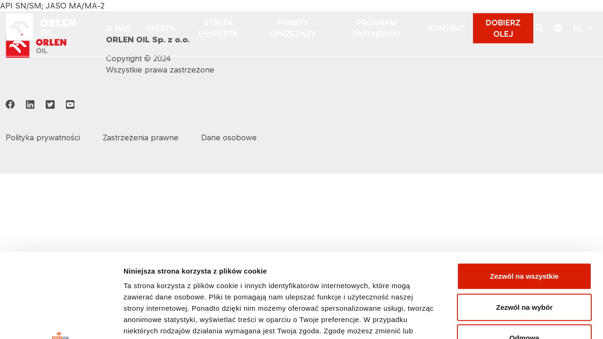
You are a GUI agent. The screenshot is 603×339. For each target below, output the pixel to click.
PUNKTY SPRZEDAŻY (293, 28)
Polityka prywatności (301, 272)
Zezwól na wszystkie (524, 195)
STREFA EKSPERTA (218, 28)
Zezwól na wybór (524, 226)
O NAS (118, 28)
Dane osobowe (229, 137)
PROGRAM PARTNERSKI (376, 28)
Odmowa (524, 257)
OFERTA (160, 28)
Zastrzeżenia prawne (141, 137)
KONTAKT (446, 28)
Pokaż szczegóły (502, 320)
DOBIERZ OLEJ (503, 28)
